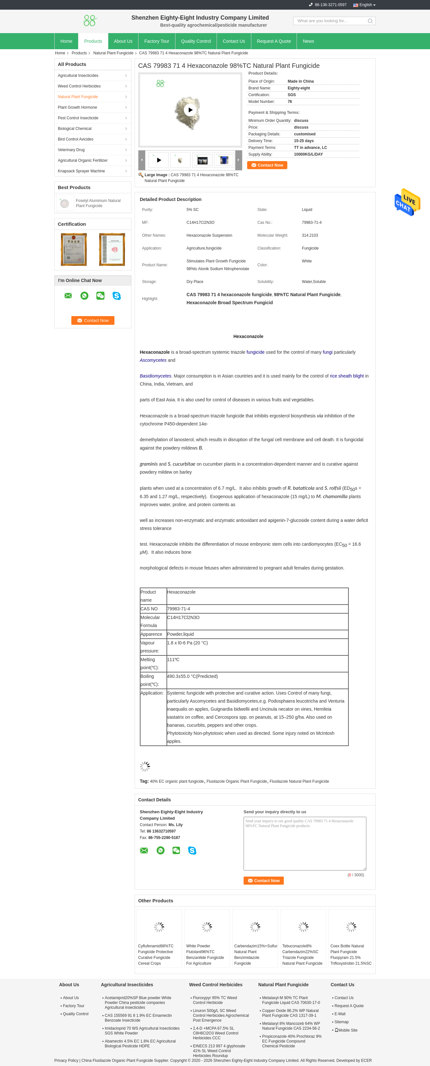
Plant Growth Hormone (77, 107)
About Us (123, 41)
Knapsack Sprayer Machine (81, 171)
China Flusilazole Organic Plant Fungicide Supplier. (125, 1060)
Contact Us (234, 41)
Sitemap (342, 1022)
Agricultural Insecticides (78, 75)
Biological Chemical (75, 128)
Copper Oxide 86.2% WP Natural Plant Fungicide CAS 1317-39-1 (290, 1013)
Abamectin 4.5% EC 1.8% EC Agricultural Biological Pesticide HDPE (140, 1043)
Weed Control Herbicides (79, 86)
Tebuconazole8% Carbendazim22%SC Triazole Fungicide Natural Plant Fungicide (302, 955)
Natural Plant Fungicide (113, 53)
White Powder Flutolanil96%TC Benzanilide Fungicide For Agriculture (205, 955)
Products (93, 41)
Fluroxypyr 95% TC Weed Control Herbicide (215, 1000)
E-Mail (340, 1014)
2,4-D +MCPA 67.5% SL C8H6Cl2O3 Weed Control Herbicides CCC (215, 1033)
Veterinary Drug (71, 150)
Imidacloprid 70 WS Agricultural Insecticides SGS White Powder (142, 1030)
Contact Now (270, 165)
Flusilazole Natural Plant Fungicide (299, 781)
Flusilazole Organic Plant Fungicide (237, 781)
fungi (328, 352)
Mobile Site (346, 1030)
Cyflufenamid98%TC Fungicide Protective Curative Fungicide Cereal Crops (156, 955)
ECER (366, 1060)
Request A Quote (274, 41)
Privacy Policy (66, 1060)
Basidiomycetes (155, 375)
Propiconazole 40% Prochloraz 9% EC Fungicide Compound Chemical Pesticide (292, 1041)
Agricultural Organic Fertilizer (83, 160)
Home (66, 41)
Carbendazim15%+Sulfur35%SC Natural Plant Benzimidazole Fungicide (256, 955)
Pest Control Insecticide (78, 118)
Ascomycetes (153, 360)
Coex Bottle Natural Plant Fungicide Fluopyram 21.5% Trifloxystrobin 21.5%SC (351, 955)
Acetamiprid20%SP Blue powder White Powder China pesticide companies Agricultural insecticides (138, 1003)
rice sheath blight (347, 375)
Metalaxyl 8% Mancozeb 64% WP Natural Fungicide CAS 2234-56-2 (291, 1026)
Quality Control (196, 41)
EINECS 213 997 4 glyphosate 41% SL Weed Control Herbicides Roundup (219, 1051)
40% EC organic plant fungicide (177, 781)
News (308, 41)
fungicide (255, 352)
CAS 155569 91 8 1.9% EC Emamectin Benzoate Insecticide (138, 1018)
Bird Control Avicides (76, 139)
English (366, 5)
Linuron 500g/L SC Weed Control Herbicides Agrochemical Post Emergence (221, 1015)
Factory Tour (156, 41)
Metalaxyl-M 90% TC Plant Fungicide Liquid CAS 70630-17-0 (291, 1000)
